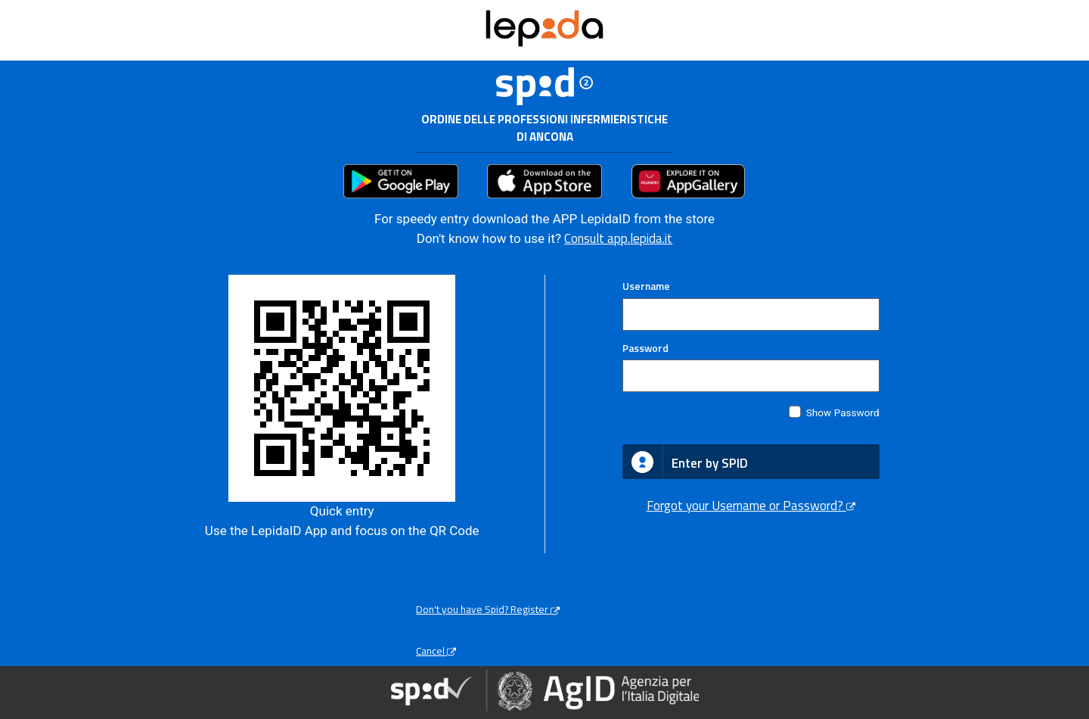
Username (646, 286)
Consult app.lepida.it (618, 238)
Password (645, 348)
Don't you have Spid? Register (488, 609)
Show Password (843, 412)
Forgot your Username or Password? (751, 505)
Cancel (436, 650)
